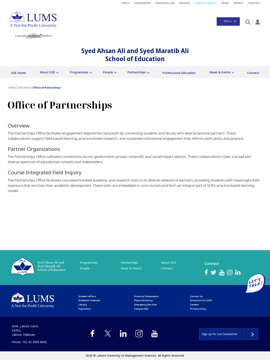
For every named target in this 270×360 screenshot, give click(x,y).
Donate (184, 3)
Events (238, 3)
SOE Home (18, 73)
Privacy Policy (198, 308)
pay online (84, 308)
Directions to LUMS (201, 300)
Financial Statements (146, 296)
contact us (196, 296)
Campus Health (205, 3)
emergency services (145, 304)
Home (12, 87)
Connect (253, 73)
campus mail (141, 308)
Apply (126, 3)
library (82, 304)
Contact (254, 3)
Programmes (79, 72)
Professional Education (179, 73)
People (108, 72)
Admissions (142, 3)
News (225, 3)
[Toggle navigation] (228, 21)
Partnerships (136, 72)
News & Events (220, 72)
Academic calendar (89, 300)
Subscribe (252, 334)
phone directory (143, 300)
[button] (247, 21)
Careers (194, 304)
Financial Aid (164, 3)
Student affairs (87, 296)
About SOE (47, 72)
